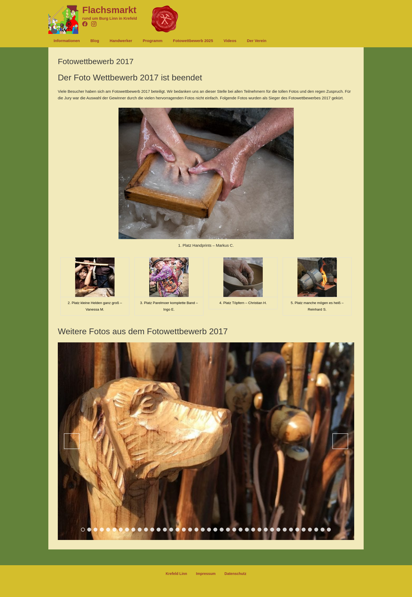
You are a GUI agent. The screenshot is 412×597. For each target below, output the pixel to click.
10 (140, 530)
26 (241, 530)
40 (329, 530)
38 (316, 530)
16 (177, 530)
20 (203, 530)
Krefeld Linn (180, 574)
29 (259, 530)
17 (184, 530)
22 (215, 530)
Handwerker (114, 40)
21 (209, 530)
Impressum (205, 574)
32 (278, 530)
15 (171, 530)
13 (159, 530)
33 (285, 530)
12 (152, 530)
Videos (215, 40)
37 (310, 530)
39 (323, 530)
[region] (206, 441)
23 (222, 530)
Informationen (65, 40)
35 (297, 530)
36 (304, 530)
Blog (90, 40)
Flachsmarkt (109, 10)
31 (272, 530)
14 (165, 530)
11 (146, 530)
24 (228, 530)
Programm (143, 40)
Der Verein (239, 40)
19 (196, 530)
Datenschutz (232, 574)
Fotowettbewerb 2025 (181, 40)
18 (190, 530)
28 (253, 530)
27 (247, 530)
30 (266, 530)
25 (234, 530)
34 (291, 530)
